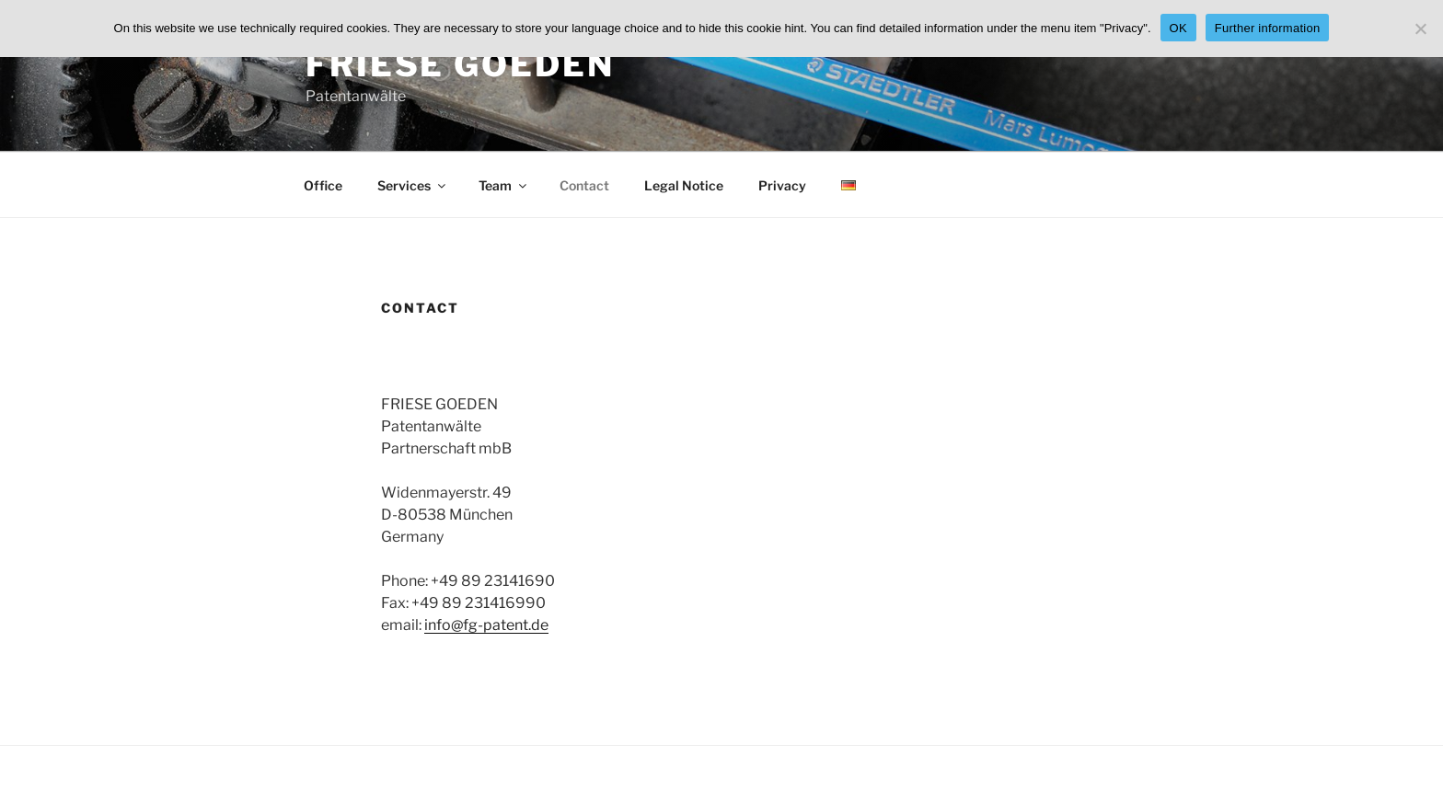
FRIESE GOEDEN (460, 64)
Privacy (782, 185)
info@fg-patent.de (486, 625)
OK (1178, 28)
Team (504, 185)
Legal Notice (683, 185)
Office (323, 185)
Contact (584, 185)
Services (412, 185)
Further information (1268, 28)
